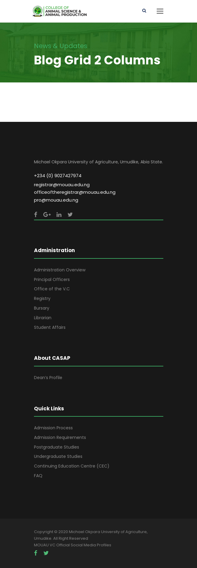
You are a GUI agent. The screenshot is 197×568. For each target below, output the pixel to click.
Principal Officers (52, 279)
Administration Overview (59, 270)
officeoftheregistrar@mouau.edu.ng (74, 192)
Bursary (41, 308)
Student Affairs (50, 327)
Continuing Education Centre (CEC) (71, 466)
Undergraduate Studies (58, 456)
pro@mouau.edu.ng (56, 200)
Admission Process (53, 428)
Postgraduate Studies (56, 447)
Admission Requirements (60, 437)
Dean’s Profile (48, 378)
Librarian (42, 318)
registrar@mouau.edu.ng (62, 184)
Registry (42, 298)
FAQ (38, 476)
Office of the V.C (52, 289)
